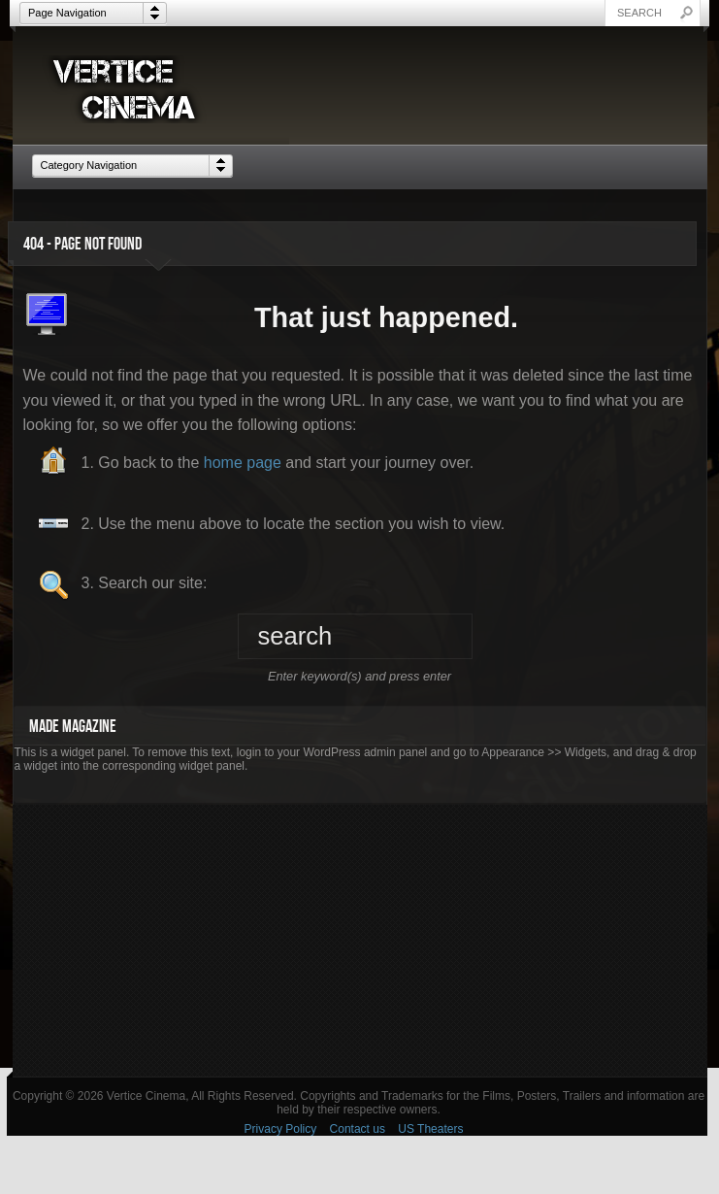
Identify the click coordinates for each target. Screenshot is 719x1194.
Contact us (357, 1129)
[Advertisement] (360, 941)
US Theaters (430, 1129)
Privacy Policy (281, 1129)
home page (242, 462)
